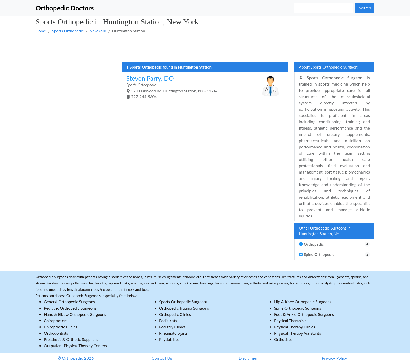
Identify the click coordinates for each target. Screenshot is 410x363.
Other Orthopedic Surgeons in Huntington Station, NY (325, 231)
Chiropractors (55, 320)
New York (98, 31)
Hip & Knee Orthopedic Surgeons (302, 301)
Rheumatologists (173, 333)
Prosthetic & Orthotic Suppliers (71, 339)
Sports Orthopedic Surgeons (183, 301)
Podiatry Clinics (172, 327)
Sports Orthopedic (68, 31)
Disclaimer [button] (248, 357)
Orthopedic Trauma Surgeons (184, 308)
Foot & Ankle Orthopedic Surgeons (304, 314)
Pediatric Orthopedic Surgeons (70, 308)
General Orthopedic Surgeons (69, 301)
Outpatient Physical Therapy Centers (75, 345)
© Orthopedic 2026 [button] (76, 357)
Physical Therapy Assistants (297, 333)
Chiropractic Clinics (60, 327)
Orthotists (283, 339)
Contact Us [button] (162, 357)
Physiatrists (169, 339)
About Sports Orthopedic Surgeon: (328, 67)
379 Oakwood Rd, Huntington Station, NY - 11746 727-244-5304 (203, 86)
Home (41, 31)
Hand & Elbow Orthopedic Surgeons (75, 314)
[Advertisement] (192, 47)
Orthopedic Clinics (175, 314)
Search (365, 7)
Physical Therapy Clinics (294, 327)
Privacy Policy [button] (334, 357)
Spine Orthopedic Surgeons (297, 308)
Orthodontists (56, 333)
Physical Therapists (290, 320)
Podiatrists (168, 320)
